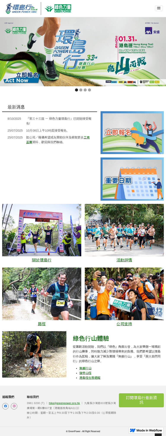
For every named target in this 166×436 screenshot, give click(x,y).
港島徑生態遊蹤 (90, 377)
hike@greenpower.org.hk (64, 403)
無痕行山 (85, 368)
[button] (159, 8)
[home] (21, 8)
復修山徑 (85, 373)
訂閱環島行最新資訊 (141, 400)
